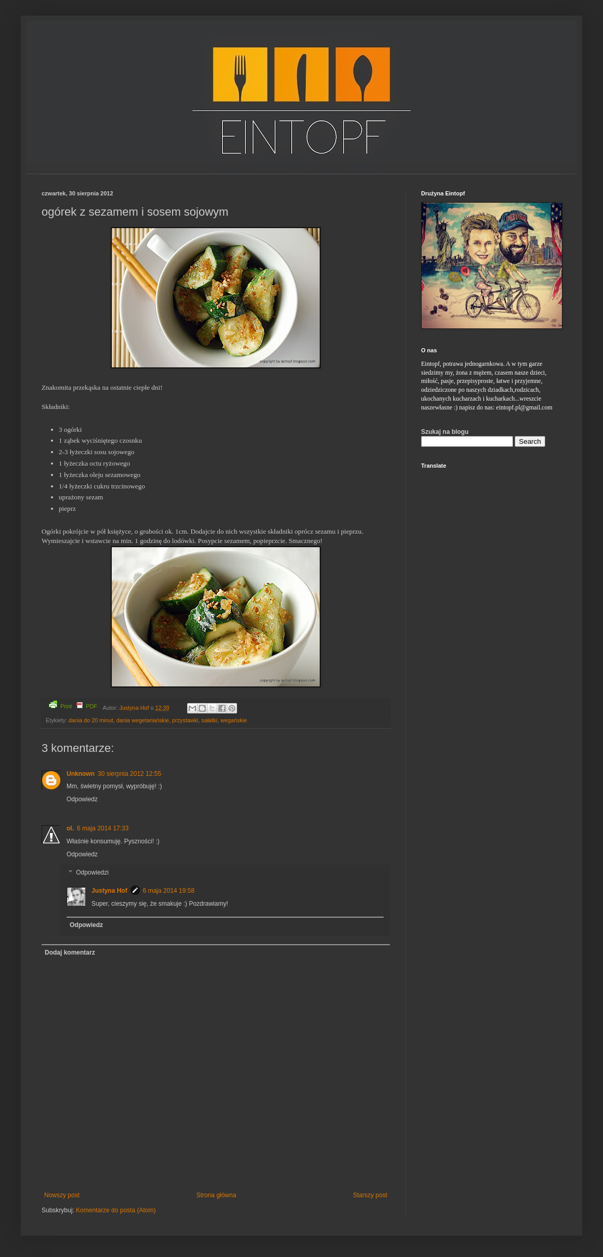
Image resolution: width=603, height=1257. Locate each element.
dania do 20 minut (91, 720)
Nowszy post (62, 1195)
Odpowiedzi (92, 873)
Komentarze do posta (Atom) (115, 1210)
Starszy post (370, 1195)
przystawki (185, 720)
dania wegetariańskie (142, 720)
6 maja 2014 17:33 (102, 828)
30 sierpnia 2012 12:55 (129, 773)
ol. (70, 828)
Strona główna (216, 1195)
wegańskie (233, 720)
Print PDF (73, 704)
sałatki (210, 720)
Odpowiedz (82, 799)
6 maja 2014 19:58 (168, 890)
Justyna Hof (134, 708)
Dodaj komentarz (70, 952)
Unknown (81, 773)
